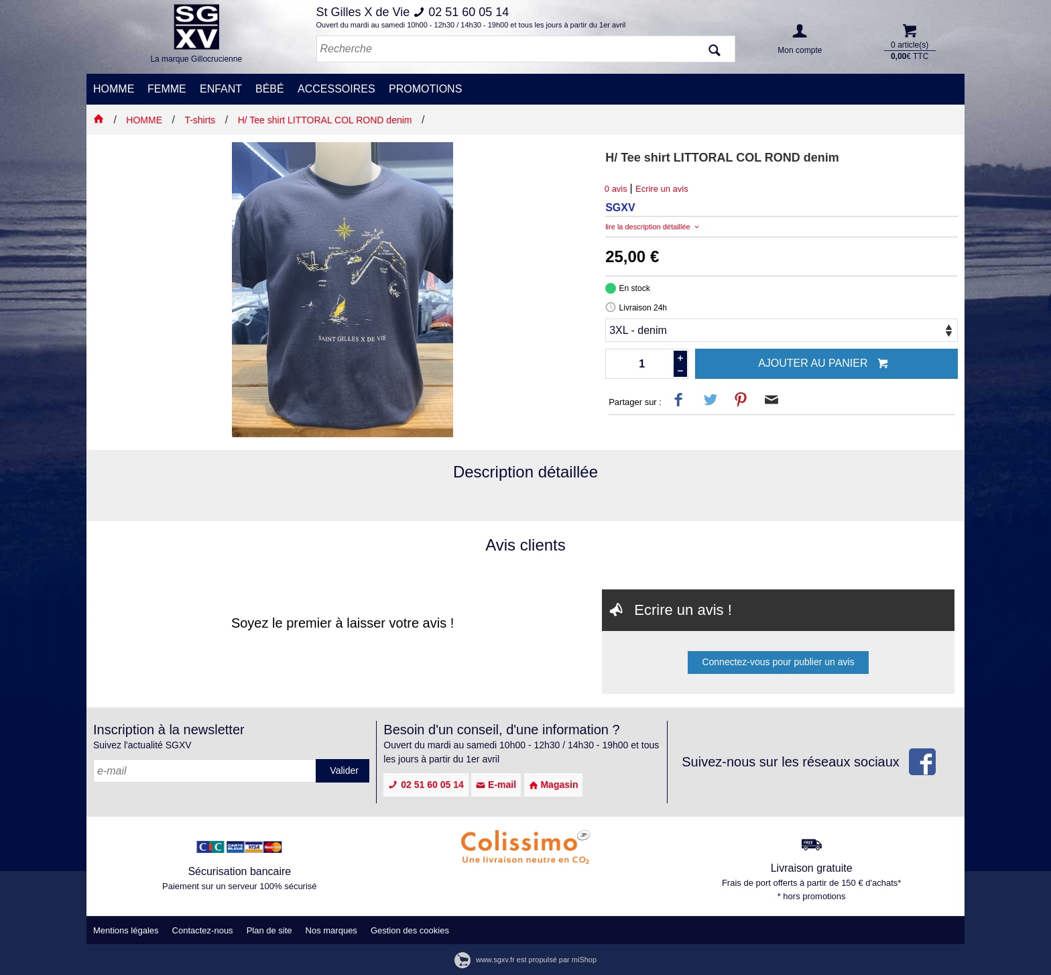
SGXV (620, 207)
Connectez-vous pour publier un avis (778, 661)
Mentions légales (126, 930)
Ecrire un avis (661, 189)
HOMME (113, 89)
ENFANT (221, 89)
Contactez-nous (202, 930)
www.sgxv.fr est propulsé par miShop (525, 960)
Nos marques (331, 930)
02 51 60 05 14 (425, 784)
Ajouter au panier (823, 364)
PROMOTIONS (425, 89)
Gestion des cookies (410, 930)
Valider (344, 770)
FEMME (166, 89)
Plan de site (269, 930)
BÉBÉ (269, 89)
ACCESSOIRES (336, 89)
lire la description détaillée (653, 227)
